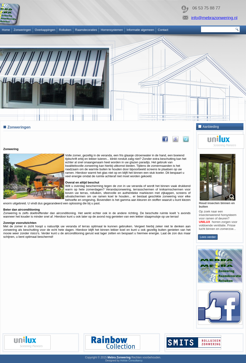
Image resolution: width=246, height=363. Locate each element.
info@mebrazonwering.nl (214, 18)
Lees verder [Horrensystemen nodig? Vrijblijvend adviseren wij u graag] (208, 237)
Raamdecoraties (86, 30)
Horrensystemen (112, 30)
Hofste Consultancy (131, 360)
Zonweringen (22, 30)
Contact (163, 30)
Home (6, 30)
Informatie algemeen (140, 30)
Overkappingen (45, 30)
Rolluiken (65, 30)
